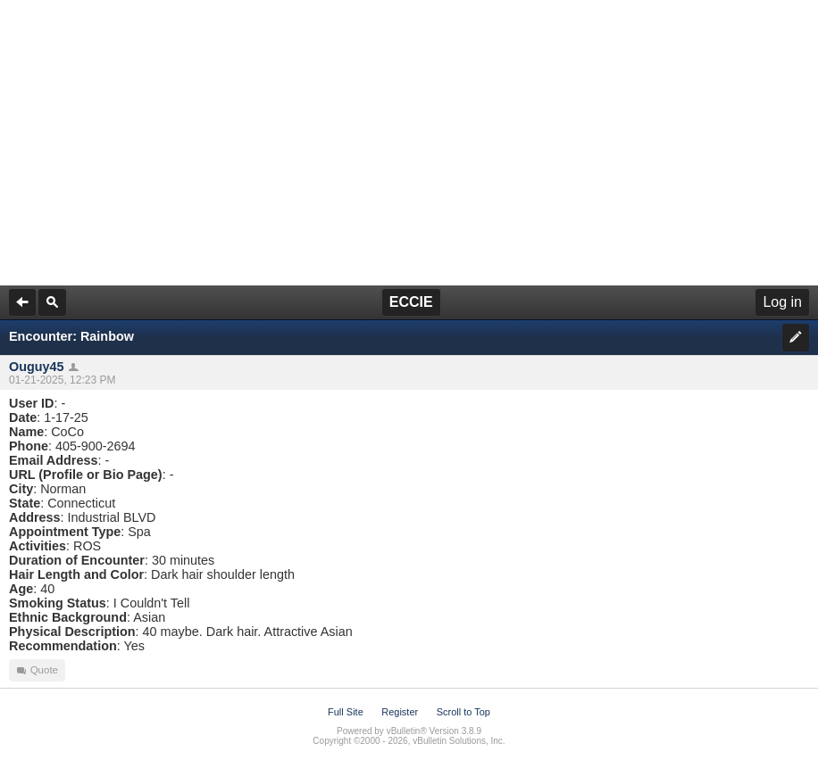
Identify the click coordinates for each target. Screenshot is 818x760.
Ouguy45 (36, 366)
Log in (782, 302)
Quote (37, 670)
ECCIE (411, 302)
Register (399, 711)
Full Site (345, 711)
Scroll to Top (463, 711)
